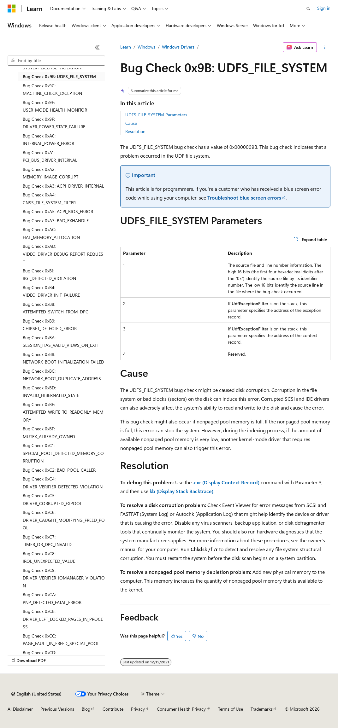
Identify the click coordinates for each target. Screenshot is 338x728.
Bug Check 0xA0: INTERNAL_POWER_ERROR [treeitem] (48, 140)
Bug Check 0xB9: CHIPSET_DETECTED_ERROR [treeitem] (50, 325)
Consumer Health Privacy (181, 709)
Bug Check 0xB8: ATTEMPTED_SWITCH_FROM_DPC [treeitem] (55, 308)
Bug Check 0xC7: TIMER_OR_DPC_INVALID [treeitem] (47, 541)
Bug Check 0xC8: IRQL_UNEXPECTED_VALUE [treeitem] (49, 557)
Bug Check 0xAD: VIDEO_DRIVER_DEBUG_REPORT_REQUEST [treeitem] (63, 254)
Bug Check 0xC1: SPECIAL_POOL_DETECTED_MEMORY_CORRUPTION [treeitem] (63, 453)
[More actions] (324, 47)
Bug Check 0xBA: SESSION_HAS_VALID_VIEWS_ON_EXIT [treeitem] (60, 341)
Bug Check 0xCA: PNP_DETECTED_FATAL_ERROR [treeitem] (52, 598)
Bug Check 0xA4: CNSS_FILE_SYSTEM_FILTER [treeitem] (49, 199)
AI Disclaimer (20, 709)
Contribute (113, 709)
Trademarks (262, 709)
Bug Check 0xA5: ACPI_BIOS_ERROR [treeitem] (58, 211)
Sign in (323, 8)
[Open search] (308, 8)
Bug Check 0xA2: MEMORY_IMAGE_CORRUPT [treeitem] (50, 173)
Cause (131, 123)
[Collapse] (97, 47)
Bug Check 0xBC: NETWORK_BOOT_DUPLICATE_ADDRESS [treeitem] (62, 375)
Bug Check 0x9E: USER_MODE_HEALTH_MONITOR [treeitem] (55, 106)
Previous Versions (57, 709)
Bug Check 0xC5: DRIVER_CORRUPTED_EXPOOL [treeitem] (52, 499)
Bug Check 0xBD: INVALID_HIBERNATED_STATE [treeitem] (51, 392)
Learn (125, 47)
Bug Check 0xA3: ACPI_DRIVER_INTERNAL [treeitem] (63, 186)
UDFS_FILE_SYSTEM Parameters (156, 115)
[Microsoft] (12, 8)
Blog (86, 709)
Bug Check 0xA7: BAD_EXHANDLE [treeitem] (56, 221)
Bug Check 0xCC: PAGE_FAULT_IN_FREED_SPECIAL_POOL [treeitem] (61, 640)
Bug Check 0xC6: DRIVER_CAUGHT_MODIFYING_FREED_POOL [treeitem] (64, 520)
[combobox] (56, 60)
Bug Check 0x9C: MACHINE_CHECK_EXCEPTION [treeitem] (52, 89)
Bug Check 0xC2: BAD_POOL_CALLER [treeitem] (59, 470)
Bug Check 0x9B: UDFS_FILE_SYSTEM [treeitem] (59, 76)
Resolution (135, 131)
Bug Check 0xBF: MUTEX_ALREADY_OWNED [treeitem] (49, 433)
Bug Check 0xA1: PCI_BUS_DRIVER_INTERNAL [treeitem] (50, 156)
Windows (146, 47)
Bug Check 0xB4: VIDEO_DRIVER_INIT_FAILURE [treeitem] (51, 291)
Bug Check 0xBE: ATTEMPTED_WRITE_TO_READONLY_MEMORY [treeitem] (63, 412)
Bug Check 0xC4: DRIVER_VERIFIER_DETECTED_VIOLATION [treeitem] (63, 483)
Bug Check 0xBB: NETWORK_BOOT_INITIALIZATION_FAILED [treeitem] (63, 358)
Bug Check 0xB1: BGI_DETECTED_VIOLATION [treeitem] (49, 275)
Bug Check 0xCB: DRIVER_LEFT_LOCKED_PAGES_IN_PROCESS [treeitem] (63, 619)
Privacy (138, 709)
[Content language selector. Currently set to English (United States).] (36, 694)
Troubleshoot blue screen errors (244, 197)
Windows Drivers (178, 47)
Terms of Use (230, 709)
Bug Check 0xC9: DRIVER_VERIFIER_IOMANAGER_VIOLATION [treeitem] (64, 578)
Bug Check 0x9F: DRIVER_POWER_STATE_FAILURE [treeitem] (54, 123)
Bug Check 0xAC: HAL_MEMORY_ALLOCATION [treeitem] (51, 233)
